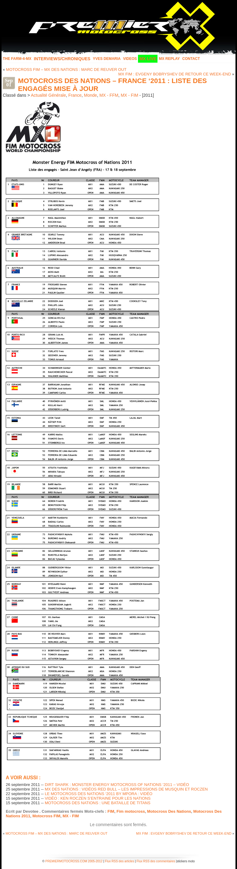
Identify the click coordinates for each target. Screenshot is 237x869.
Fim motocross (130, 811)
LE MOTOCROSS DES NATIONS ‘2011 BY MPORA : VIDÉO (98, 793)
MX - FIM (129, 95)
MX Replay (169, 59)
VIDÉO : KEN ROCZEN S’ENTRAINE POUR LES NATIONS (97, 798)
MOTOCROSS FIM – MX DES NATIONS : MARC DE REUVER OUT (66, 69)
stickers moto (186, 861)
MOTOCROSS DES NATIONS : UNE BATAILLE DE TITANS (97, 803)
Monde (90, 95)
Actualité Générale (48, 95)
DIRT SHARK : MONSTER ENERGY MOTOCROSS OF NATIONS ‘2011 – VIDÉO (117, 784)
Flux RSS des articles (119, 861)
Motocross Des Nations (169, 811)
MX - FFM (108, 95)
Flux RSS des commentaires (155, 861)
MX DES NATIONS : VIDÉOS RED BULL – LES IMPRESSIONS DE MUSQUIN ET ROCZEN (126, 789)
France (75, 95)
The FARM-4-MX (17, 59)
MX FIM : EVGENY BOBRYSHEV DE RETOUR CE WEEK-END (174, 74)
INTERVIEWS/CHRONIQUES (62, 58)
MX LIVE (147, 58)
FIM (111, 811)
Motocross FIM (46, 816)
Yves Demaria (107, 59)
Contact (191, 59)
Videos (130, 59)
